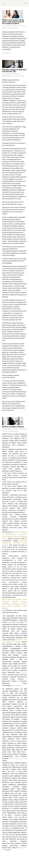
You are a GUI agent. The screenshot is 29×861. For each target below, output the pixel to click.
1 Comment (15, 25)
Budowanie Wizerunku (7, 76)
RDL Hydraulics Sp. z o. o (17, 758)
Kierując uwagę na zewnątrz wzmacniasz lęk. (14, 70)
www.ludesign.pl (16, 685)
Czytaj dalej (6, 53)
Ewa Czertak (15, 28)
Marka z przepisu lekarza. (13, 426)
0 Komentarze (15, 73)
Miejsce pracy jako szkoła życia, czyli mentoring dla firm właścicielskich (13, 22)
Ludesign (24, 672)
